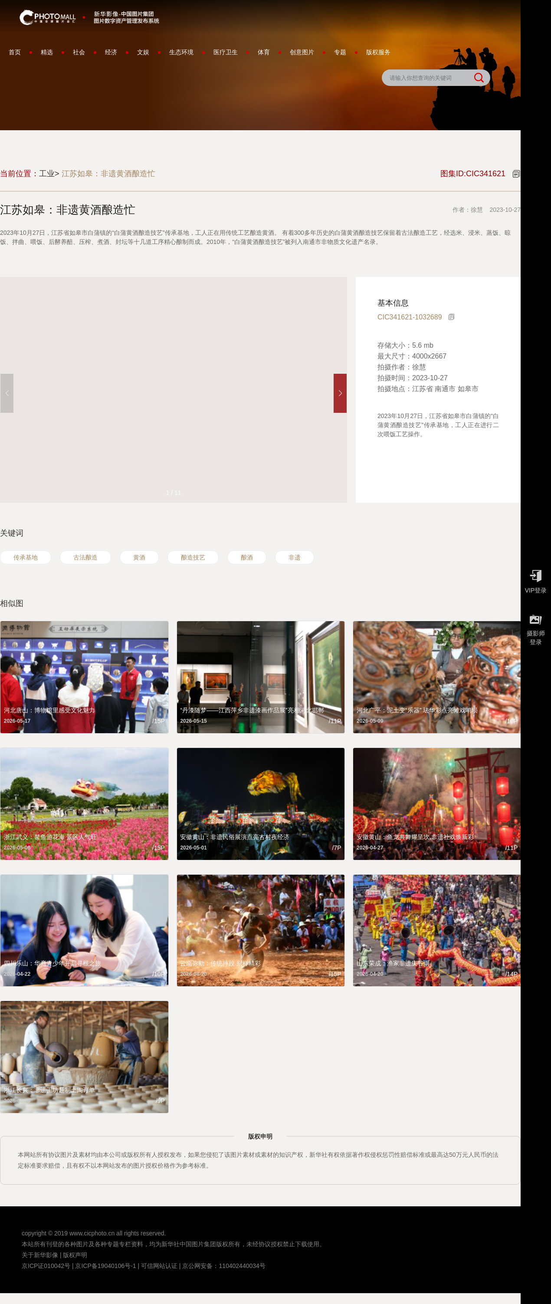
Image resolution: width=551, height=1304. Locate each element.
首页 (15, 52)
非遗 (295, 557)
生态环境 (181, 52)
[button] (340, 393)
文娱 (143, 52)
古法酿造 (85, 557)
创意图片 (302, 52)
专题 (340, 52)
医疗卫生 (225, 52)
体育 (264, 52)
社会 (79, 52)
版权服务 (378, 52)
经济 (111, 52)
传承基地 (25, 557)
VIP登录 (536, 579)
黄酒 (139, 557)
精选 (47, 52)
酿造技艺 (193, 557)
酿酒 (247, 557)
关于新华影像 (40, 1254)
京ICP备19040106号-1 (105, 1265)
